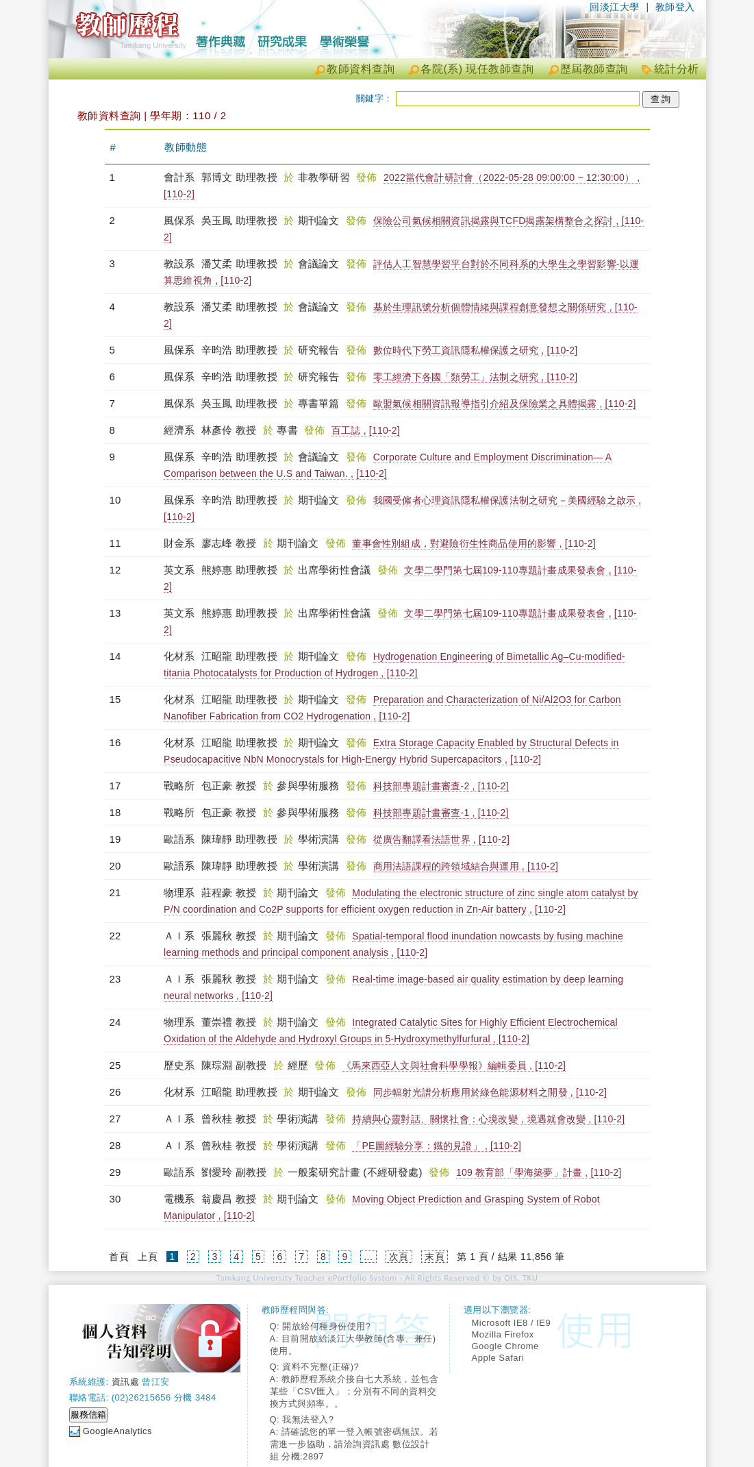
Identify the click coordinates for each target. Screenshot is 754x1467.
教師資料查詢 (360, 69)
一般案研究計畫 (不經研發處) (357, 1172)
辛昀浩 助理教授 (239, 350)
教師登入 (675, 6)
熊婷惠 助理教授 (239, 570)
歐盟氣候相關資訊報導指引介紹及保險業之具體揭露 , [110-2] (504, 403)
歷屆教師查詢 (594, 69)
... (368, 1256)
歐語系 (181, 839)
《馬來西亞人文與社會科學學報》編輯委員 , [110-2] (454, 1065)
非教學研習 (325, 177)
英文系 (181, 570)
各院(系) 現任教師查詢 (476, 69)
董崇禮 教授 (228, 1022)
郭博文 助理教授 (239, 177)
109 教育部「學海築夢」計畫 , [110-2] (539, 1172)
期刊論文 (320, 220)
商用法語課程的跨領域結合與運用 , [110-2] (465, 866)
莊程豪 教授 (228, 892)
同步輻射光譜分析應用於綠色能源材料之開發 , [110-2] (490, 1092)
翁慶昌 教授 (228, 1199)
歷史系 (181, 1065)
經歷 (300, 1065)
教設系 (181, 263)
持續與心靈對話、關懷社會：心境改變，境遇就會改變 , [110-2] (488, 1118)
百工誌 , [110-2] (365, 430)
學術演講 (320, 839)
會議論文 (320, 263)
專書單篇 (320, 403)
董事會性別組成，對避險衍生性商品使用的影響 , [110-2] (473, 543)
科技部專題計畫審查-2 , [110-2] (441, 785)
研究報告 (320, 350)
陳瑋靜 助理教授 (239, 839)
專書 (289, 430)
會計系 (181, 177)
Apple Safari (498, 1358)
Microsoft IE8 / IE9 (511, 1323)
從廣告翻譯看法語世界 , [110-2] (441, 839)
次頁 (399, 1256)
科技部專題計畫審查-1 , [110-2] (441, 812)
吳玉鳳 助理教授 (239, 220)
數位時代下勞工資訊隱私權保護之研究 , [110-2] (475, 350)
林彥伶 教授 (228, 430)
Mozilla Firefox (503, 1334)
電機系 (181, 1199)
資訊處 (126, 1382)
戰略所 (181, 785)
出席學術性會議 (336, 570)
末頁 (434, 1256)
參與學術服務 (309, 785)
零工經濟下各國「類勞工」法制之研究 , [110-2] (475, 376)
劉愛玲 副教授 (234, 1172)
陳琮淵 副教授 (234, 1065)
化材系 (181, 656)
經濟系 (181, 430)
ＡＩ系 (181, 935)
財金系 (181, 543)
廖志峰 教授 (228, 543)
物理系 (181, 892)
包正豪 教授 (228, 785)
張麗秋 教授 (228, 935)
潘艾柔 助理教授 (239, 263)
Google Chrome (505, 1346)
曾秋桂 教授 (228, 1118)
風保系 (181, 220)
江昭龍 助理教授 (239, 656)
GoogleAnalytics (117, 1431)
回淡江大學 (615, 6)
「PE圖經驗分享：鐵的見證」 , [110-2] (436, 1145)
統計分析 (676, 69)
